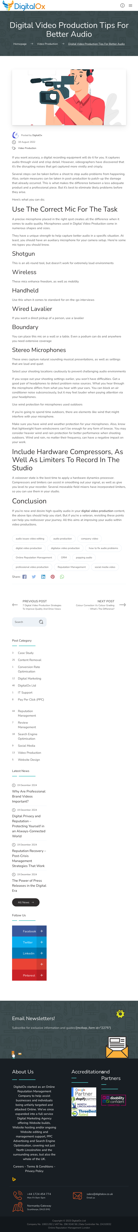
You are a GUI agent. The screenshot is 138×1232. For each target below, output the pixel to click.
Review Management (29, 725)
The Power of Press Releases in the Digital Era (29, 885)
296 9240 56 (70, 1224)
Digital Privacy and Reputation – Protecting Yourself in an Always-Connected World (28, 826)
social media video (105, 567)
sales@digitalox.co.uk (100, 1194)
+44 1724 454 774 (39, 1194)
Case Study (27, 653)
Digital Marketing (31, 678)
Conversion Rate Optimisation (29, 669)
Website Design (31, 760)
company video (89, 538)
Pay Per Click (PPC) (31, 701)
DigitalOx (37, 135)
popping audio (84, 557)
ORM (64, 557)
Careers (18, 1166)
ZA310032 (105, 1224)
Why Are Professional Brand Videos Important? (28, 796)
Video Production (27, 148)
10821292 (47, 1224)
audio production (62, 538)
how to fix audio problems (103, 548)
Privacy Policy (34, 1171)
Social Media (28, 746)
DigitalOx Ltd (29, 686)
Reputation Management (72, 567)
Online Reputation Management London (69, 1227)
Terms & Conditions (40, 1166)
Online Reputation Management (34, 557)
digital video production (97, 511)
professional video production (32, 567)
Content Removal (31, 660)
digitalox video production (65, 548)
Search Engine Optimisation (28, 736)
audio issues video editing (30, 538)
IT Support (27, 693)
